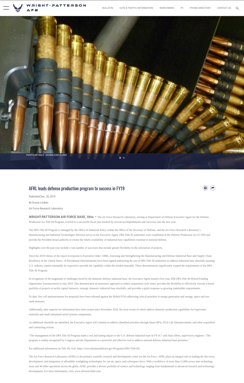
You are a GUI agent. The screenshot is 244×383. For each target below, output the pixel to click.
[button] (5, 8)
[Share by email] (212, 188)
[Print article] (205, 188)
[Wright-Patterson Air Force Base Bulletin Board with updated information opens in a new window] (107, 8)
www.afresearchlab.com (88, 371)
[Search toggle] (238, 8)
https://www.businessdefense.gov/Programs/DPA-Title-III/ (108, 348)
